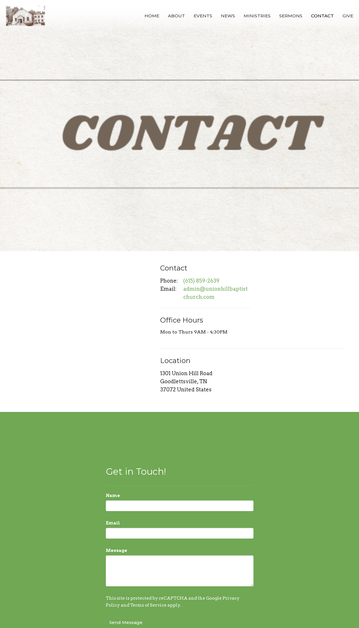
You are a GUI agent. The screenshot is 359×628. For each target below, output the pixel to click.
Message (116, 550)
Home (152, 16)
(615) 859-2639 (201, 281)
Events (203, 16)
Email (113, 523)
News (228, 16)
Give (348, 16)
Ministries (257, 16)
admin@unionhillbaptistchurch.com (215, 293)
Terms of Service (148, 605)
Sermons (290, 16)
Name (113, 495)
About (176, 16)
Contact (322, 16)
